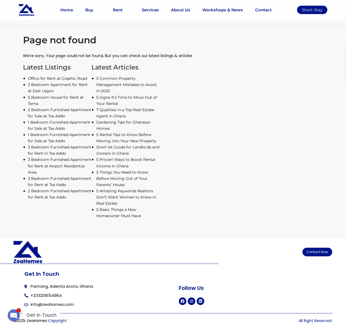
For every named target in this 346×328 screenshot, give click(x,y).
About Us (180, 9)
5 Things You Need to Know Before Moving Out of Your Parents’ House (122, 178)
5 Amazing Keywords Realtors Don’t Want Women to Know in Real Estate (126, 197)
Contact (263, 9)
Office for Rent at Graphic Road (57, 78)
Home (66, 9)
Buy (92, 9)
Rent (121, 9)
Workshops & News (222, 9)
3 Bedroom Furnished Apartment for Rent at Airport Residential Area (59, 165)
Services (150, 9)
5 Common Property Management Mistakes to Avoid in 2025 (126, 84)
